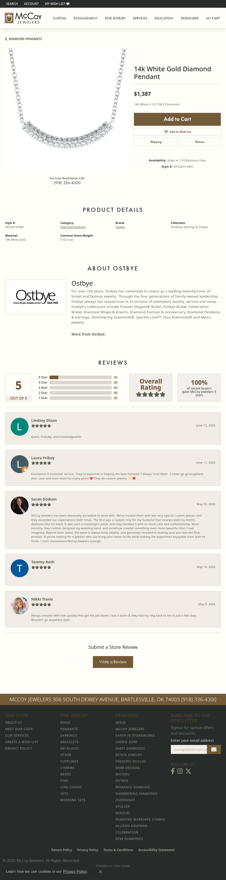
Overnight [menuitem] (125, 800)
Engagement (86, 18)
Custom (59, 18)
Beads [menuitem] (65, 774)
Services (140, 18)
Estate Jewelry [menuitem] (129, 755)
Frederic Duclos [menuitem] (131, 761)
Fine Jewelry (115, 18)
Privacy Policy (87, 850)
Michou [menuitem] (123, 774)
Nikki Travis (42, 599)
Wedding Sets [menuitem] (73, 800)
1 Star (43, 398)
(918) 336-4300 (67, 182)
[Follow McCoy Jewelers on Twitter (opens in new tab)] (188, 771)
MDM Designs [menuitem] (128, 768)
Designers (190, 18)
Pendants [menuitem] (69, 729)
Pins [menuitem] (64, 780)
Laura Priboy (42, 457)
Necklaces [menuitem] (69, 748)
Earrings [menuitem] (68, 735)
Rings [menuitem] (65, 722)
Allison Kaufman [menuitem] (132, 826)
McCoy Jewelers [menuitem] (130, 729)
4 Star (43, 382)
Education (164, 18)
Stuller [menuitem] (123, 806)
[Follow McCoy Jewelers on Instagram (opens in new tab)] (180, 771)
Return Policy (61, 850)
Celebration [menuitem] (127, 832)
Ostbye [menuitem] (122, 780)
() (116, 377)
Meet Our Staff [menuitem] (19, 729)
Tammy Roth (42, 561)
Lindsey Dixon (44, 420)
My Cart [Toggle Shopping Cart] (213, 18)
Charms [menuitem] (67, 768)
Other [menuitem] (65, 755)
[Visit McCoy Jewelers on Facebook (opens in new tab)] (173, 771)
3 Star (43, 387)
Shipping (156, 142)
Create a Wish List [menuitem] (21, 742)
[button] (11, 4)
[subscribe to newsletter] (214, 749)
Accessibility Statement (156, 850)
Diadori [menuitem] (123, 813)
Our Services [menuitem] (17, 735)
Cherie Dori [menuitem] (126, 742)
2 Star (43, 393)
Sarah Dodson (44, 499)
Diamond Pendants (25, 39)
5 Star (43, 377)
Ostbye (120, 227)
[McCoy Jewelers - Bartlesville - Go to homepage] (23, 18)
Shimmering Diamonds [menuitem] (137, 793)
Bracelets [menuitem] (69, 742)
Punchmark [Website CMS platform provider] (122, 866)
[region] (67, 110)
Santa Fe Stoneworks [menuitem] (135, 735)
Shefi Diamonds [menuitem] (130, 748)
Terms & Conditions (118, 850)
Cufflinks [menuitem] (69, 761)
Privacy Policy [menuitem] (18, 748)
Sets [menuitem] (64, 793)
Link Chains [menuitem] (71, 787)
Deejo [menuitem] (121, 722)
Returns (200, 142)
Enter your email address (192, 740)
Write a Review (113, 662)
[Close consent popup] (100, 871)
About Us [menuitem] (13, 722)
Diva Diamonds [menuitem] (129, 839)
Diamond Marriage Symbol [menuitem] (141, 819)
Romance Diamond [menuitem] (133, 787)
